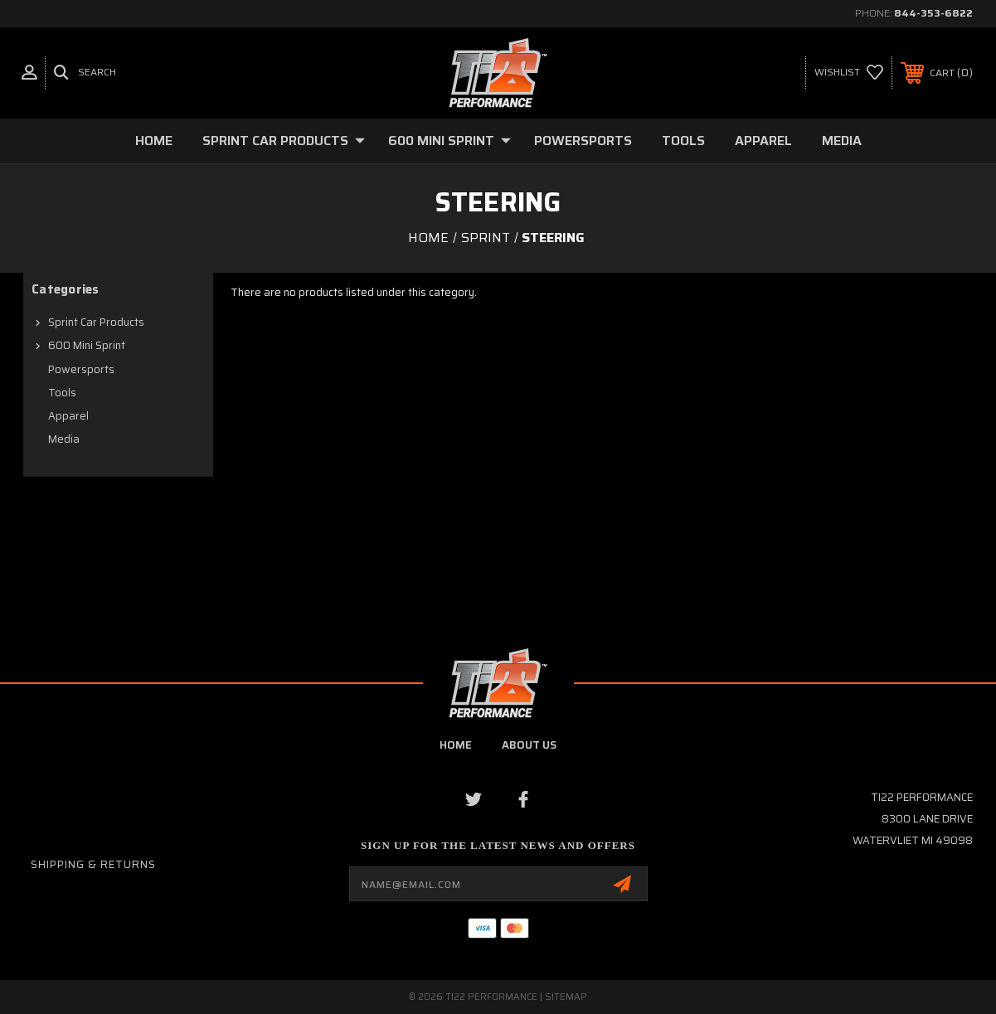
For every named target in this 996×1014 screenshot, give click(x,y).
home (456, 745)
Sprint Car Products (283, 140)
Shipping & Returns (93, 864)
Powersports (583, 140)
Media (842, 140)
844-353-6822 (933, 13)
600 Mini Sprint (449, 140)
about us (529, 745)
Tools (683, 140)
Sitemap (566, 997)
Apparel (763, 140)
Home (153, 140)
